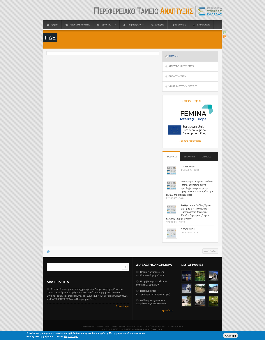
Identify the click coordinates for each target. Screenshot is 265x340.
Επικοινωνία (201, 24)
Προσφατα (171, 155)
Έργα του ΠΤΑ (106, 24)
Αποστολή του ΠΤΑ (78, 24)
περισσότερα (167, 310)
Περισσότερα (122, 306)
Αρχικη (173, 56)
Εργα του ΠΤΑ (177, 76)
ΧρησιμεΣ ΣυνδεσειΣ (182, 86)
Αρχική (52, 24)
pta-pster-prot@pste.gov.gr (150, 329)
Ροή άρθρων (133, 24)
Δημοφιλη (189, 157)
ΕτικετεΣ (206, 157)
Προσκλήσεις (179, 24)
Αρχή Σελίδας (210, 251)
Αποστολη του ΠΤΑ (181, 66)
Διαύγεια (157, 24)
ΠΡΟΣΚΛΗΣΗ (188, 166)
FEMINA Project (190, 100)
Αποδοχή (230, 336)
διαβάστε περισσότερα (190, 141)
